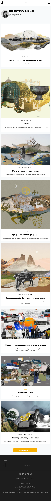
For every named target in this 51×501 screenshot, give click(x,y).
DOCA (22, 341)
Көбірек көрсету (25, 450)
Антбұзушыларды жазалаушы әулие (25, 45)
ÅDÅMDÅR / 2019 (25, 377)
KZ (26, 2)
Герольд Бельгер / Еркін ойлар (25, 422)
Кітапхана (22, 56)
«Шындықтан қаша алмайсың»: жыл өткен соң (25, 331)
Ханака (25, 100)
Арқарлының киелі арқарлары (25, 210)
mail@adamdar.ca (30, 478)
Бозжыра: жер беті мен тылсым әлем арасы (25, 274)
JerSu (25, 167)
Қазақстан (28, 56)
